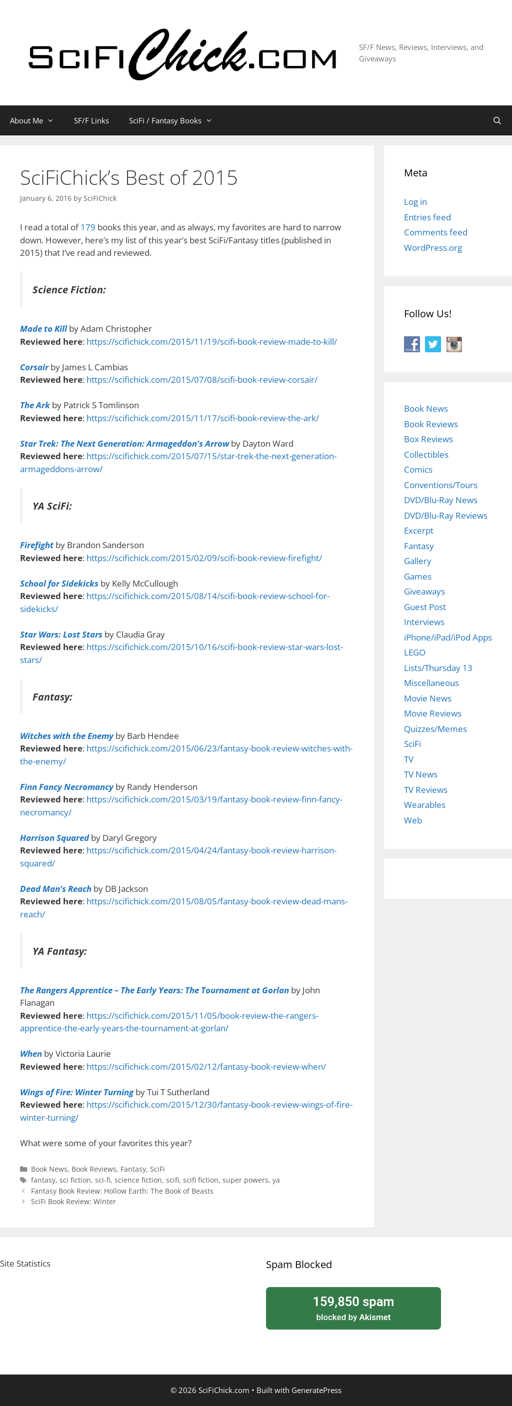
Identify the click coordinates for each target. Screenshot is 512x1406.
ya (276, 1180)
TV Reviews (426, 789)
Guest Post (425, 607)
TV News (421, 774)
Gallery (418, 561)
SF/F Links (91, 120)
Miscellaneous (431, 683)
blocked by (353, 1307)
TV (409, 759)
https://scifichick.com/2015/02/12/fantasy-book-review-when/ (206, 1066)
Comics (418, 469)
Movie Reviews (433, 713)
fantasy (43, 1180)
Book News (49, 1169)
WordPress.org (433, 247)
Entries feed (427, 217)
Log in (415, 201)
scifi (172, 1180)
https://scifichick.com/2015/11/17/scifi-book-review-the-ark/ (202, 418)
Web (413, 820)
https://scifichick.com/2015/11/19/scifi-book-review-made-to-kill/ (211, 341)
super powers (245, 1180)
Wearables (425, 804)
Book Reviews (94, 1169)
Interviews (424, 622)
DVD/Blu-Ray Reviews (446, 515)
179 (89, 227)
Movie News (428, 698)
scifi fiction (200, 1180)
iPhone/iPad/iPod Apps (448, 637)
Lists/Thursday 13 (438, 668)
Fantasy (133, 1169)
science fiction (138, 1180)
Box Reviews (428, 439)
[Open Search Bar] (497, 120)
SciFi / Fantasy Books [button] (175, 120)
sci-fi (102, 1180)
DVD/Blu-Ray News (441, 500)
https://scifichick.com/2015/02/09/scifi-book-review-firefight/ (204, 558)
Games (418, 576)
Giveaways (424, 591)
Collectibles (426, 454)
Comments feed (436, 232)
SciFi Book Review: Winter (73, 1201)
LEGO (415, 652)
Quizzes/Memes (435, 728)
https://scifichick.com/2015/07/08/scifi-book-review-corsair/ (202, 379)
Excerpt (419, 530)
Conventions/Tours (441, 485)
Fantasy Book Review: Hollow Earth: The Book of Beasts (122, 1191)
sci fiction (75, 1180)
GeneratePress (317, 1390)
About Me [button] (37, 120)
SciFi (157, 1169)
